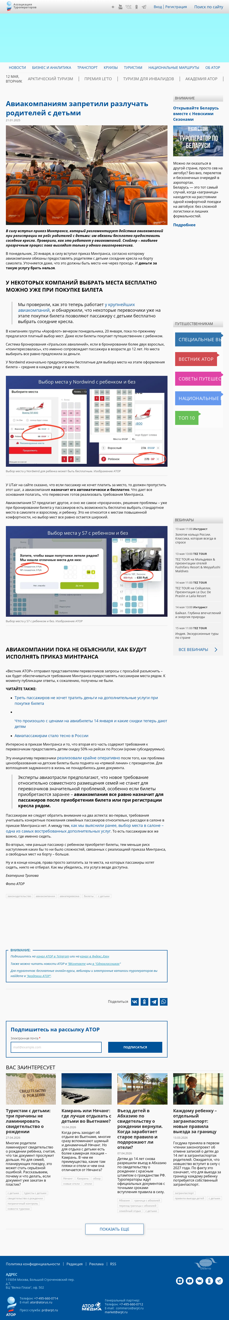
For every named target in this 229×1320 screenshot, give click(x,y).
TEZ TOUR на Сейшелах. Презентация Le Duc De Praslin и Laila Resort (197, 585)
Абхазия (124, 1186)
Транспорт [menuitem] (87, 67)
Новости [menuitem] (17, 67)
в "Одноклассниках (106, 951)
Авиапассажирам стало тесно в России (47, 726)
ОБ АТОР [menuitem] (212, 67)
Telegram (147, 7)
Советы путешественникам (199, 375)
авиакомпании (44, 884)
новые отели (71, 1169)
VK (131, 7)
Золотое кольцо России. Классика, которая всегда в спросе (195, 535)
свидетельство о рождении (25, 1184)
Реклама (87, 1249)
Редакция (67, 1249)
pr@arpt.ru (49, 1295)
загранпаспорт (184, 1178)
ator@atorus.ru (41, 1287)
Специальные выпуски (195, 336)
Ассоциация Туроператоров (25, 5)
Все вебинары (192, 642)
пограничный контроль (23, 1189)
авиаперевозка (68, 884)
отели (88, 1169)
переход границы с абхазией (137, 1191)
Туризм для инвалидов (126, 79)
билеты (87, 884)
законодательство (19, 884)
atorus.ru (214, 1312)
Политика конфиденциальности (30, 1249)
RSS (103, 1249)
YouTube (123, 7)
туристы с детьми (34, 1178)
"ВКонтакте (77, 951)
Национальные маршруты (198, 395)
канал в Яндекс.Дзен (94, 944)
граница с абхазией (146, 1186)
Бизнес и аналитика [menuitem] (51, 67)
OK (139, 7)
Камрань (82, 1164)
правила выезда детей (189, 1184)
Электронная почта (24, 1024)
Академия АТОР (170, 79)
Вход (161, 6)
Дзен (116, 7)
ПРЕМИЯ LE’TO (84, 79)
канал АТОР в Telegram (52, 944)
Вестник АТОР (187, 356)
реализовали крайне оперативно (85, 748)
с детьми (102, 884)
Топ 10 (182, 414)
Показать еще (114, 1214)
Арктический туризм (46, 79)
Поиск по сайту (210, 6)
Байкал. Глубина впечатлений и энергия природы (197, 607)
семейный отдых (129, 1196)
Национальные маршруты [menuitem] (174, 67)
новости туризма (18, 1194)
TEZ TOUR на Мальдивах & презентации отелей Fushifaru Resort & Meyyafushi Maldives (197, 560)
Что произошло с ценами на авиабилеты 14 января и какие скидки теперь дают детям (88, 718)
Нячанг (67, 1164)
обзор (97, 1164)
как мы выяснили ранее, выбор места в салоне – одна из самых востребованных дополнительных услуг (84, 817)
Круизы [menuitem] (111, 67)
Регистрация (179, 6)
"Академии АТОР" (39, 962)
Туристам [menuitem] (133, 67)
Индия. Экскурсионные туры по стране (196, 628)
